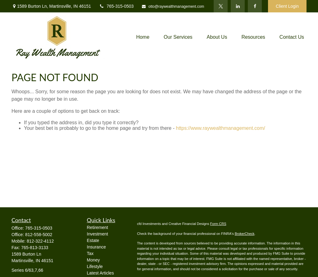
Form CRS (218, 224)
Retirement (97, 227)
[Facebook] (255, 6)
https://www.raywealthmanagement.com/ (220, 128)
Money (93, 259)
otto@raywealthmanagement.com (172, 6)
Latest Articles (100, 272)
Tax (90, 253)
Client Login (287, 6)
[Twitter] (221, 6)
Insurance (96, 246)
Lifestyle (95, 266)
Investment (97, 233)
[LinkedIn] (238, 6)
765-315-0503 (116, 6)
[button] (143, 37)
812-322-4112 (40, 241)
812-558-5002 (38, 234)
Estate (93, 240)
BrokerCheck (245, 233)
